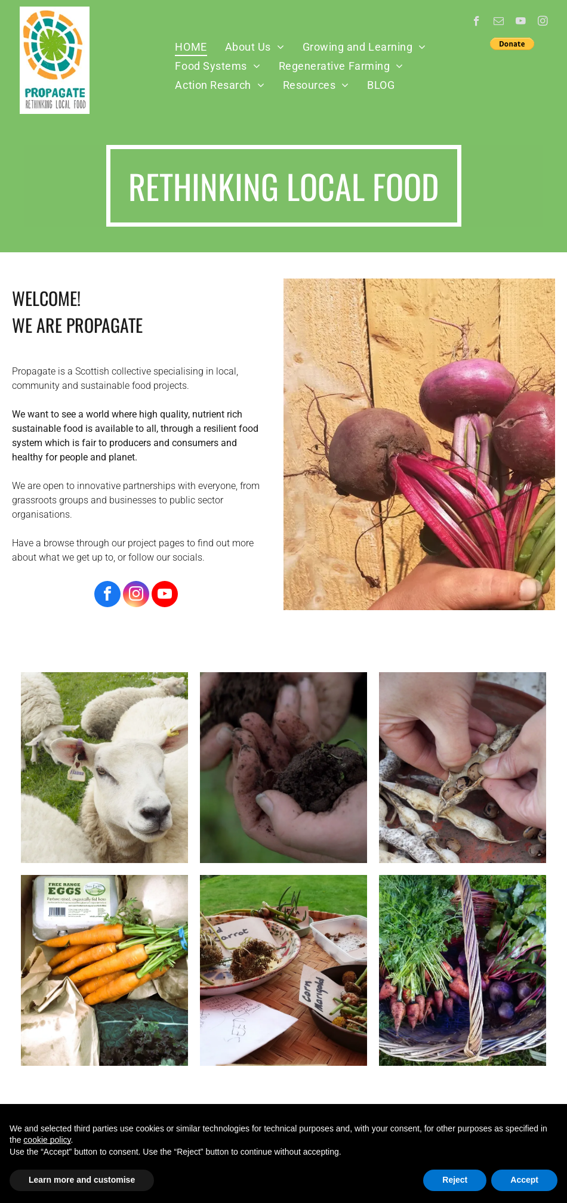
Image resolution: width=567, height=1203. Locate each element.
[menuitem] (190, 46)
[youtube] (520, 23)
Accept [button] (524, 1180)
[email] (498, 23)
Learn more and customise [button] (82, 1180)
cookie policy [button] (46, 1140)
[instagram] (542, 23)
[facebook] (476, 23)
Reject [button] (454, 1180)
